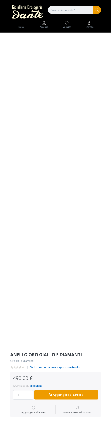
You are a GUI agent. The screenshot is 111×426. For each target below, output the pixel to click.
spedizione (36, 385)
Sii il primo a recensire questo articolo (55, 367)
